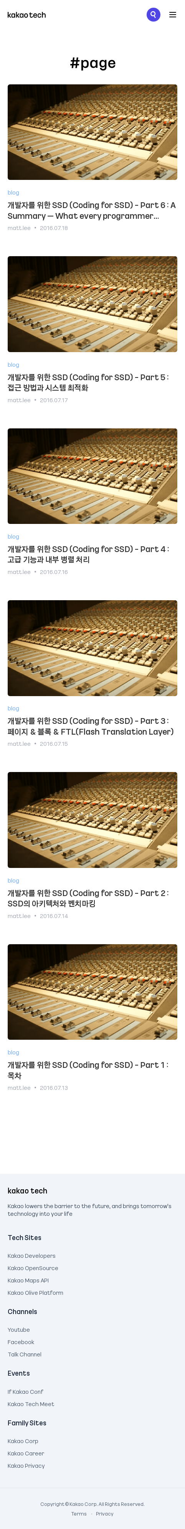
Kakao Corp (23, 1440)
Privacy (101, 1513)
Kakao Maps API (28, 1279)
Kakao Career (26, 1452)
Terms (79, 1513)
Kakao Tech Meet (31, 1403)
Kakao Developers (32, 1254)
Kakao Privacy (26, 1464)
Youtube (19, 1328)
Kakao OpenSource (33, 1267)
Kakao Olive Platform (35, 1291)
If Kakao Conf (25, 1390)
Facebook (21, 1341)
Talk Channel (24, 1353)
